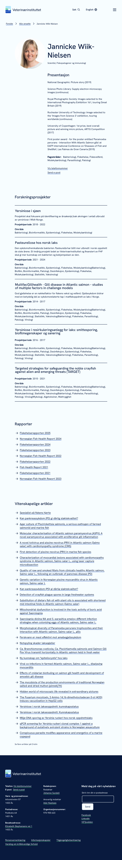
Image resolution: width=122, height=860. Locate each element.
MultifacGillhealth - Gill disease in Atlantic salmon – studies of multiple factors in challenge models (59, 286)
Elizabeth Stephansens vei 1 (18, 826)
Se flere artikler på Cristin (26, 744)
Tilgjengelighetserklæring (68, 840)
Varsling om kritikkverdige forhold (21, 844)
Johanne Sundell (51, 793)
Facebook (86, 815)
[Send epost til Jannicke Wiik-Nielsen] (54, 172)
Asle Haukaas (49, 802)
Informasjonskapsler (41, 840)
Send (87, 806)
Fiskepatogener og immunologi (71, 63)
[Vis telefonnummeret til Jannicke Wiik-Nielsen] (58, 168)
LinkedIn (85, 818)
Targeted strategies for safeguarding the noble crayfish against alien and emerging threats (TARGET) (55, 370)
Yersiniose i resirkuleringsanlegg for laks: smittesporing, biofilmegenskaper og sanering (56, 331)
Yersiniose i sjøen (28, 211)
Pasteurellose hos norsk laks (36, 243)
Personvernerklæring (15, 840)
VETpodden (87, 822)
